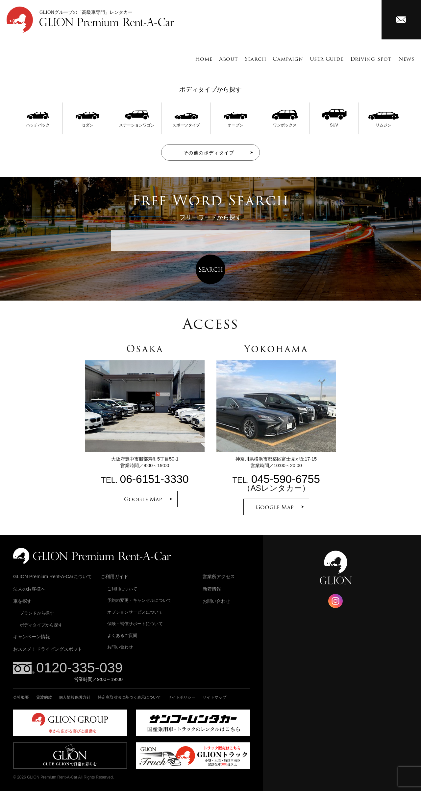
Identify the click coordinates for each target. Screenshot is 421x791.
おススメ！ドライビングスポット (47, 649)
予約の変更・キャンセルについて (139, 600)
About (228, 59)
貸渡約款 (44, 697)
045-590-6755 (285, 479)
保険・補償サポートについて (135, 623)
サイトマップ (214, 697)
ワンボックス (285, 122)
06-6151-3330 (154, 479)
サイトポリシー (181, 697)
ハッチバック (38, 122)
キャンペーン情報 (31, 636)
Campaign (288, 59)
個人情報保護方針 (74, 697)
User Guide (327, 59)
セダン (87, 122)
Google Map (143, 499)
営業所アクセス (219, 576)
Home (203, 59)
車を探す (22, 601)
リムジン (383, 122)
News (406, 59)
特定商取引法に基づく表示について (129, 697)
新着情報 (212, 589)
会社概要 (21, 697)
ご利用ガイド (114, 576)
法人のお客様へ (29, 589)
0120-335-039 (79, 667)
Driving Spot (371, 59)
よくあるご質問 (122, 635)
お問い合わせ (120, 646)
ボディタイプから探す (41, 624)
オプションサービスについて (135, 612)
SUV (334, 122)
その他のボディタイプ (209, 152)
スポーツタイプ (186, 122)
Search (255, 59)
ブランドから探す (37, 613)
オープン (235, 122)
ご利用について (122, 588)
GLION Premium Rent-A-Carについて (52, 576)
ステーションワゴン (137, 122)
